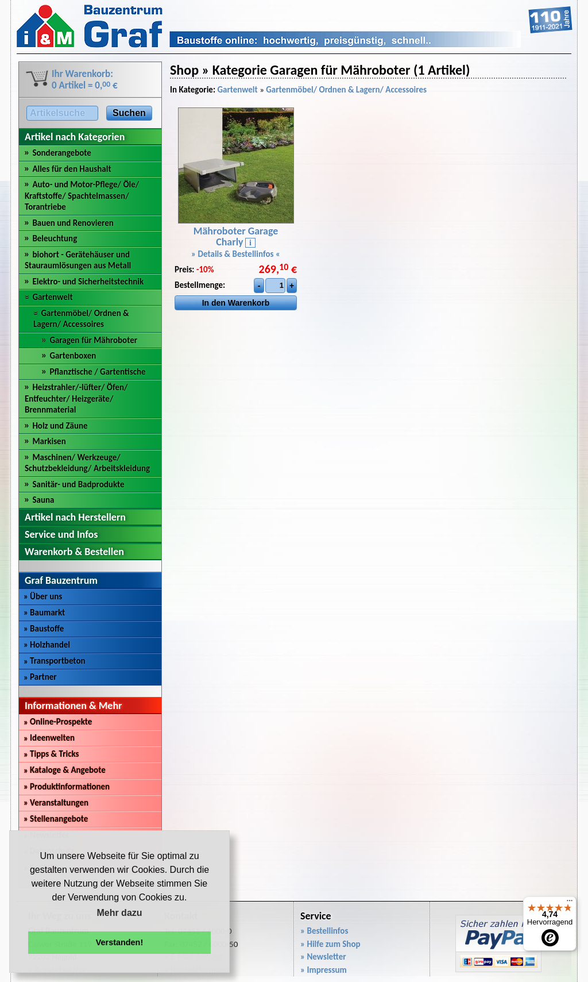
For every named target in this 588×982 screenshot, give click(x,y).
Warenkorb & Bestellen (74, 551)
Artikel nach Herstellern (75, 517)
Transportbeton (55, 661)
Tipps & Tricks (51, 754)
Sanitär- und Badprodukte (78, 484)
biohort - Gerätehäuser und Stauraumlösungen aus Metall (78, 260)
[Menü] (570, 903)
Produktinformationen (67, 786)
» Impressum (323, 970)
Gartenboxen (72, 356)
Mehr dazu (119, 913)
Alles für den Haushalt (71, 169)
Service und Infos (61, 534)
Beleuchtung (54, 238)
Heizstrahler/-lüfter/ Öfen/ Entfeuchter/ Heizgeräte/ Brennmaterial (76, 398)
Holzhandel (47, 645)
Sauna (43, 500)
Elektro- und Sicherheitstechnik (88, 281)
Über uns (43, 596)
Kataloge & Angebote (65, 770)
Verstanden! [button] (119, 942)
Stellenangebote (56, 819)
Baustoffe (44, 628)
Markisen (48, 441)
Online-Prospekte (58, 722)
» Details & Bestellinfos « (235, 254)
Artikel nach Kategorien (75, 136)
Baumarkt (44, 612)
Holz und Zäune (59, 426)
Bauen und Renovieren (72, 223)
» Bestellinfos (324, 931)
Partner (40, 677)
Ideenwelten (49, 738)
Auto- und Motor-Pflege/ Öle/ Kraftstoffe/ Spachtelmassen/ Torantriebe (82, 195)
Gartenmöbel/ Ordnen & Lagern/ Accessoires (81, 319)
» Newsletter (323, 957)
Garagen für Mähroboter (93, 340)
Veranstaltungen (56, 803)
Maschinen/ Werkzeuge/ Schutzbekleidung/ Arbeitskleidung (87, 463)
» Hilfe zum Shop (330, 944)
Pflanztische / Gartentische (97, 372)
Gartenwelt (52, 297)
